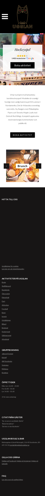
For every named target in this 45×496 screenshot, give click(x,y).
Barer (4, 313)
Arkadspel (5, 339)
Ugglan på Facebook (9, 461)
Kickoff (4, 358)
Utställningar (6, 320)
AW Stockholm (7, 361)
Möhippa (5, 369)
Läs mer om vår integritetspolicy (13, 269)
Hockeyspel (6, 332)
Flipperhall (5, 297)
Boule (4, 282)
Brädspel (5, 328)
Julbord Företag (7, 354)
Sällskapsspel (6, 335)
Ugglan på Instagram (23, 461)
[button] (23, 57)
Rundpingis (5, 290)
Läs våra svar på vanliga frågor (12, 480)
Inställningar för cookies (10, 266)
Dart (3, 301)
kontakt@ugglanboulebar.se (19, 445)
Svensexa (5, 365)
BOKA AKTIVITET (22, 135)
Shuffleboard (6, 286)
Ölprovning (6, 294)
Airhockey (5, 305)
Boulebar (5, 373)
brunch (4, 316)
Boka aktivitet (22, 65)
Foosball (5, 309)
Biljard (4, 324)
